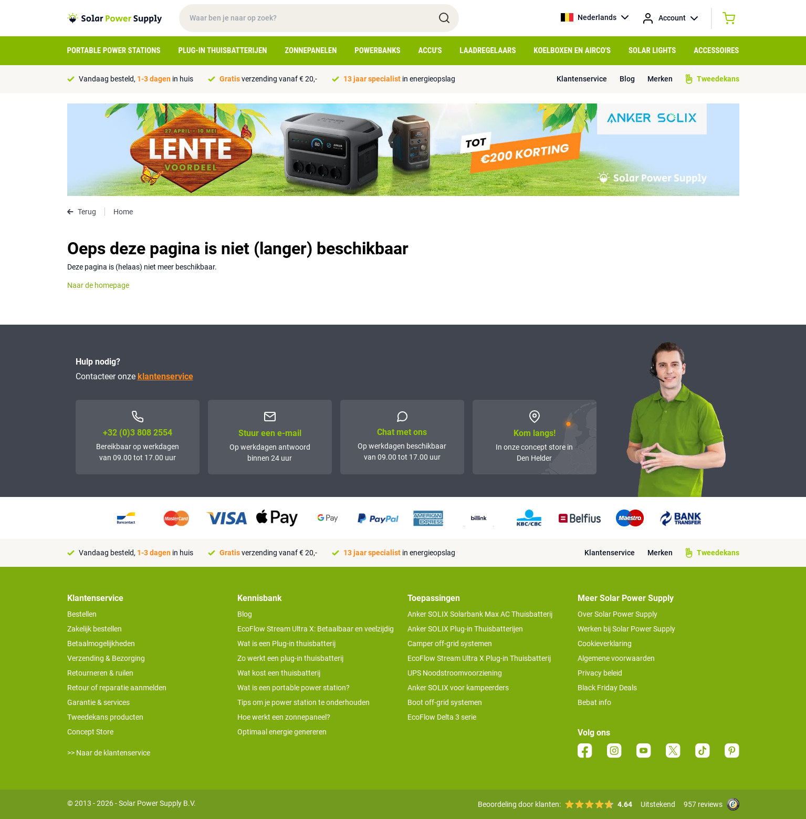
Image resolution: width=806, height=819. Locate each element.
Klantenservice (582, 79)
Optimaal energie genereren (282, 732)
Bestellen (82, 614)
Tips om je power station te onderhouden (303, 702)
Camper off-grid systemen (449, 643)
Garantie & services (98, 702)
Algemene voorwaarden (616, 658)
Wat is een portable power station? (293, 687)
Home (123, 212)
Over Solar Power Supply (617, 614)
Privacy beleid (600, 673)
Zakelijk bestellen (94, 629)
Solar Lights (652, 50)
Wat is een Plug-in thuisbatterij (286, 643)
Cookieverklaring (605, 643)
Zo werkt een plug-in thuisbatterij (290, 658)
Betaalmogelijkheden (101, 643)
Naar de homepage (98, 285)
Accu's (430, 50)
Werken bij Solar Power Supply (626, 629)
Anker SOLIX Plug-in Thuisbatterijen (465, 629)
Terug (81, 212)
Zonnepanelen (311, 50)
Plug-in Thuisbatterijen (222, 50)
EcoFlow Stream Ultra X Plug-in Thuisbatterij (479, 658)
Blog (627, 79)
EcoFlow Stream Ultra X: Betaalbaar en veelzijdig (315, 629)
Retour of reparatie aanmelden (116, 687)
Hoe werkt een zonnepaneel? (283, 717)
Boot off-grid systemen (444, 702)
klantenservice (165, 376)
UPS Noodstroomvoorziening (454, 673)
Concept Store (90, 732)
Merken (660, 79)
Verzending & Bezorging (106, 658)
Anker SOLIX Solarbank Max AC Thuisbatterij (479, 614)
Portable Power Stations (114, 50)
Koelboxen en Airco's (572, 50)
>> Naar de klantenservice (108, 753)
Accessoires (716, 50)
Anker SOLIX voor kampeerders (458, 687)
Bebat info (594, 702)
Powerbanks (377, 50)
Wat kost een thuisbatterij (278, 673)
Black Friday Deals (607, 687)
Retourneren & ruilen (100, 673)
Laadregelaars (487, 50)
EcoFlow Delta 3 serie (441, 717)
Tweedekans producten (105, 717)
